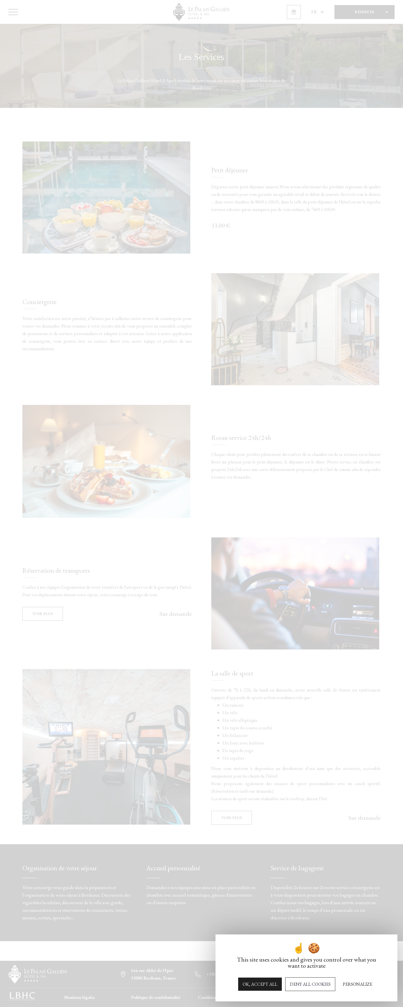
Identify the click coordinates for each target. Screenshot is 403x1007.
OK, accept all (260, 984)
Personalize (357, 984)
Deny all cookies (310, 984)
